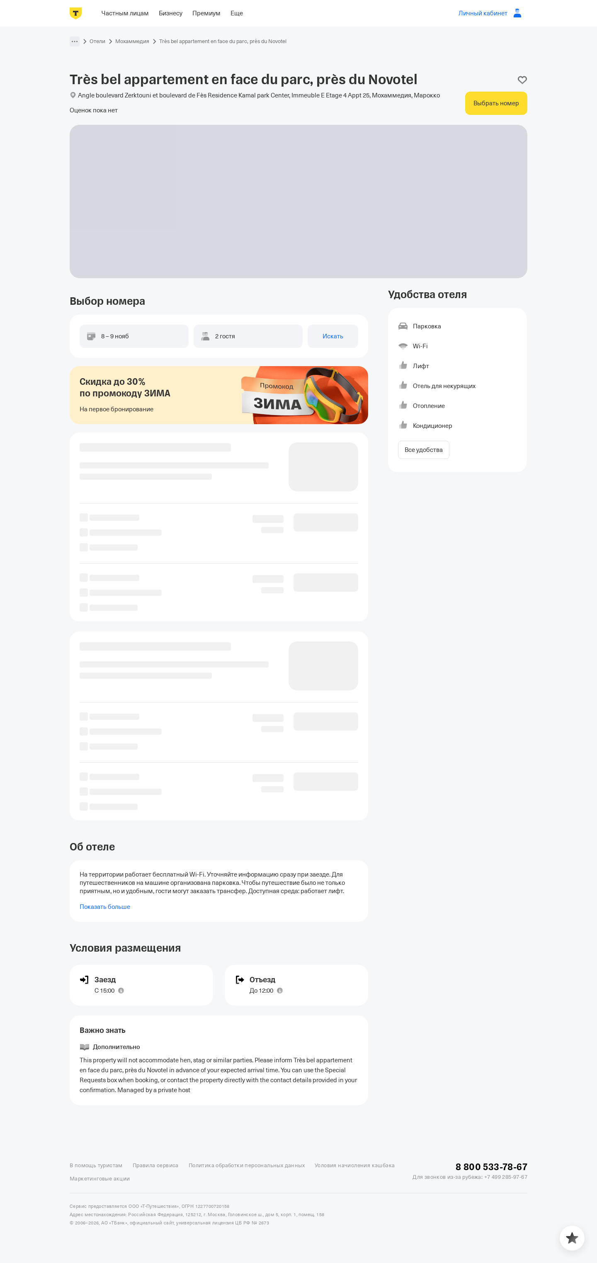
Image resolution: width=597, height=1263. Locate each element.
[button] (75, 41)
